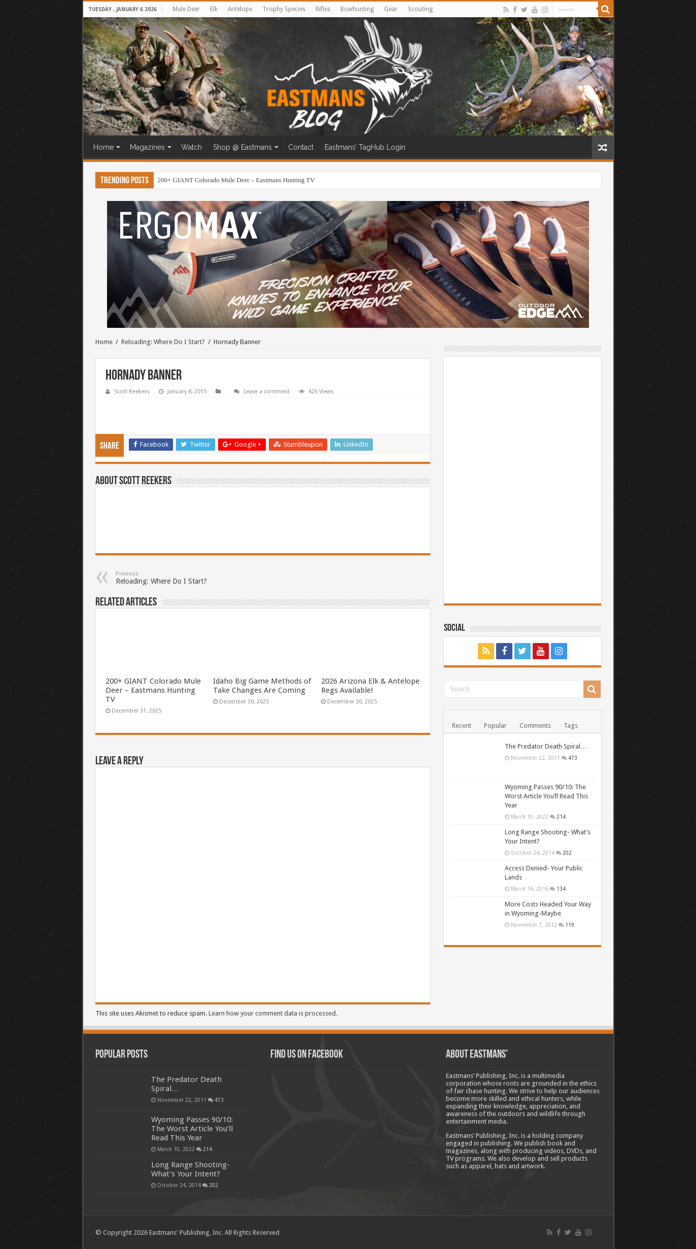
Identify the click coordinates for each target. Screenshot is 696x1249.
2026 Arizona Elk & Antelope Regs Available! (370, 686)
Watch (191, 147)
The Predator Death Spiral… (546, 746)
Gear (391, 9)
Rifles (323, 9)
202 (567, 853)
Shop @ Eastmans (242, 147)
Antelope (240, 9)
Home (103, 147)
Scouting (420, 9)
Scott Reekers (132, 391)
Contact (301, 147)
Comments (535, 725)
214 (561, 817)
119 (569, 925)
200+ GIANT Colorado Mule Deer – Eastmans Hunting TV (236, 180)
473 (572, 758)
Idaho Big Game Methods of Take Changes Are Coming (262, 686)
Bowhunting (357, 9)
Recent (461, 725)
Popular (495, 725)
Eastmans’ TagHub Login (365, 147)
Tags (571, 725)
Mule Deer (186, 9)
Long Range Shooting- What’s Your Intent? (190, 1169)
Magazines (147, 147)
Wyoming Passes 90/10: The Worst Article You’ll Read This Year (546, 796)
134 (561, 889)
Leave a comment (266, 391)
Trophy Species (283, 9)
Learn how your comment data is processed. (272, 1013)
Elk (214, 9)
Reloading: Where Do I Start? (163, 342)
